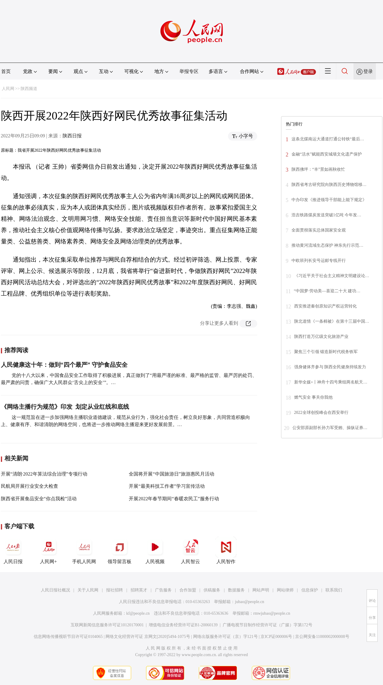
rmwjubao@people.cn (271, 613)
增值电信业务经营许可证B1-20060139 (183, 625)
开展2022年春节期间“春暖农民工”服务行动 (174, 498)
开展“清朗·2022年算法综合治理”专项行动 (44, 473)
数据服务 (236, 590)
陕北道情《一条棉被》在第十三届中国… (331, 321)
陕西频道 (29, 88)
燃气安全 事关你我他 (313, 397)
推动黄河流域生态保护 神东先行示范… (327, 245)
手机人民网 (84, 550)
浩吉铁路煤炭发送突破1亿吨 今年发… (326, 215)
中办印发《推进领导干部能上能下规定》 (329, 200)
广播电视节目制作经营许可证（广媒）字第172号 (267, 625)
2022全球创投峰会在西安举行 (321, 412)
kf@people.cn (138, 613)
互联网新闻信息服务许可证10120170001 (107, 625)
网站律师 (285, 590)
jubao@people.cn (249, 601)
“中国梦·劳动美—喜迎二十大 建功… (327, 291)
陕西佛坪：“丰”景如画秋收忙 (318, 169)
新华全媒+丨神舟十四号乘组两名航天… (331, 382)
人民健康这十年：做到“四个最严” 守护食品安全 (64, 364)
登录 (368, 71)
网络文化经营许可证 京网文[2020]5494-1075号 (148, 636)
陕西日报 (72, 135)
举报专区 (189, 71)
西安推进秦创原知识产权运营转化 (325, 306)
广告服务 (163, 590)
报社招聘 (114, 590)
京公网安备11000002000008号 (322, 636)
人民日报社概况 (55, 590)
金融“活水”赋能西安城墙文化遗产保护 (326, 154)
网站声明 (260, 590)
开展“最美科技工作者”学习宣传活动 (166, 486)
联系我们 (333, 590)
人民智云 (190, 550)
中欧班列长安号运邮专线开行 (318, 260)
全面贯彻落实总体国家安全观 (318, 230)
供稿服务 (212, 590)
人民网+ (48, 550)
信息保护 (309, 590)
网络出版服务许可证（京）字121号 (225, 636)
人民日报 (13, 550)
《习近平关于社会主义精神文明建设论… (331, 276)
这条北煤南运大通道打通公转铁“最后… (327, 139)
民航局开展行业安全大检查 (29, 486)
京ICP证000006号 (276, 636)
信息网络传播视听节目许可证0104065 (68, 636)
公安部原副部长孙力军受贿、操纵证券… (330, 427)
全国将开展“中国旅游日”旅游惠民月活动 (171, 473)
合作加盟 (187, 590)
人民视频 (155, 550)
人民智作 (225, 550)
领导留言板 (119, 550)
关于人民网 (87, 590)
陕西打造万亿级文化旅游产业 (321, 336)
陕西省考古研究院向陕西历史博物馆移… (329, 184)
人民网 (8, 88)
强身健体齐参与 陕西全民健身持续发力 (330, 367)
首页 (6, 71)
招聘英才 (139, 590)
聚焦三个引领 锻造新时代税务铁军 (326, 352)
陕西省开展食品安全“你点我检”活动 (39, 498)
